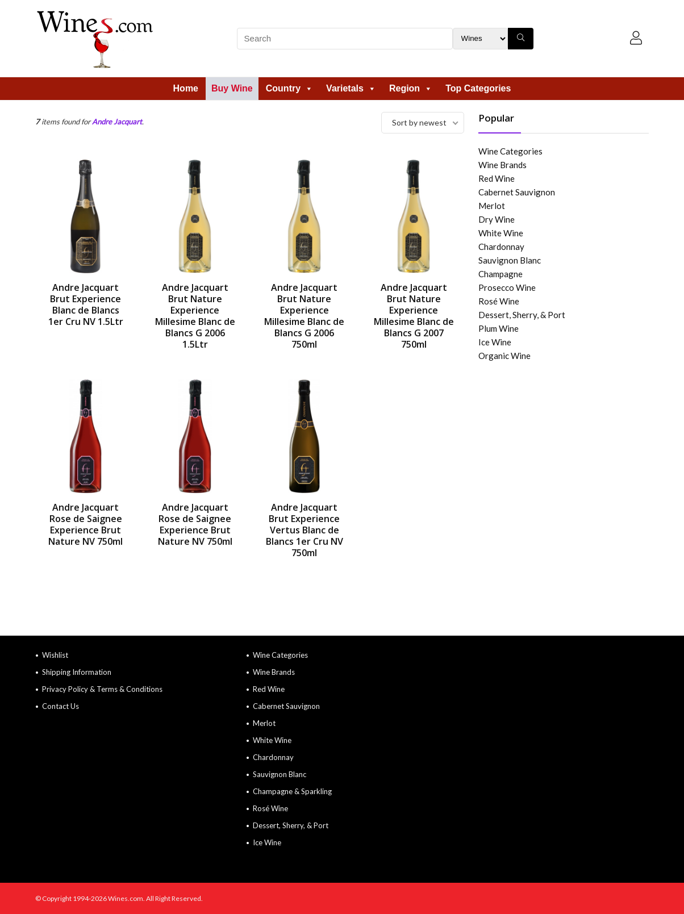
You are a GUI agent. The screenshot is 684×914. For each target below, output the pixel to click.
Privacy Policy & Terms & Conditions (102, 689)
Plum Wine (498, 328)
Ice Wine (494, 342)
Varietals (351, 88)
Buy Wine (232, 88)
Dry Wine (496, 219)
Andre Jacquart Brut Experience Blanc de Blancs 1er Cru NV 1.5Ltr (85, 304)
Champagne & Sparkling (292, 791)
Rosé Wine (498, 301)
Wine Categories (510, 151)
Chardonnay (501, 246)
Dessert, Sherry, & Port (521, 315)
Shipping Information (76, 672)
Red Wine (496, 178)
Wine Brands (502, 165)
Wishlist (55, 655)
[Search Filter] (480, 38)
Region (410, 88)
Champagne (500, 274)
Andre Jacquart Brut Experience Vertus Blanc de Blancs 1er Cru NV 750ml (304, 530)
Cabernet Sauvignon (516, 192)
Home (185, 88)
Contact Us (60, 706)
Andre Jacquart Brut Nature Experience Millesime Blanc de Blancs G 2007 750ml (414, 315)
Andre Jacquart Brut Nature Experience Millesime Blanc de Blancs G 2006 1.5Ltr (195, 315)
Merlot (491, 206)
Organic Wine (504, 355)
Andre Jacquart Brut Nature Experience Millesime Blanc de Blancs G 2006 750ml (304, 315)
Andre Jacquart (117, 121)
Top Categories (478, 88)
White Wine (500, 233)
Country (289, 88)
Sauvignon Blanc (509, 260)
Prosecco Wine (507, 287)
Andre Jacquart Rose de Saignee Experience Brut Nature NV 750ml (85, 524)
